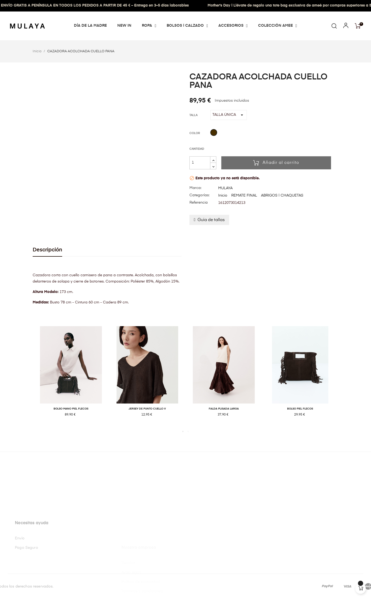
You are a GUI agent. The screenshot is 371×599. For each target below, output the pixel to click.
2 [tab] (188, 431)
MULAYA (225, 188)
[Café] (213, 133)
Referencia (198, 202)
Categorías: (199, 195)
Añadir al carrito (276, 162)
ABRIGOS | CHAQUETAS (282, 195)
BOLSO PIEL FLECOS (300, 408)
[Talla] (228, 115)
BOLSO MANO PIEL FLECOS (71, 408)
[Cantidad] (199, 162)
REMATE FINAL (244, 195)
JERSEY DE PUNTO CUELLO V (147, 408)
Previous (28, 376)
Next (342, 376)
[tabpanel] (71, 377)
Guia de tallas (211, 220)
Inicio (222, 195)
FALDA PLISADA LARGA (224, 408)
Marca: (195, 188)
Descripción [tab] (47, 250)
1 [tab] (183, 431)
